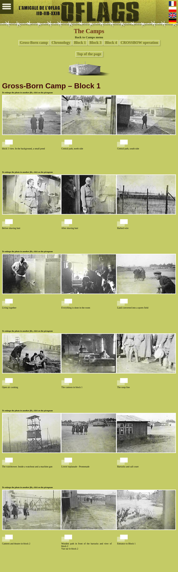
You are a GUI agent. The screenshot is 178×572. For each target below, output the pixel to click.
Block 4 (111, 43)
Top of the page (89, 54)
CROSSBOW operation (139, 43)
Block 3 (95, 43)
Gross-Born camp (34, 43)
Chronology (61, 43)
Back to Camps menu (89, 37)
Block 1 (80, 43)
